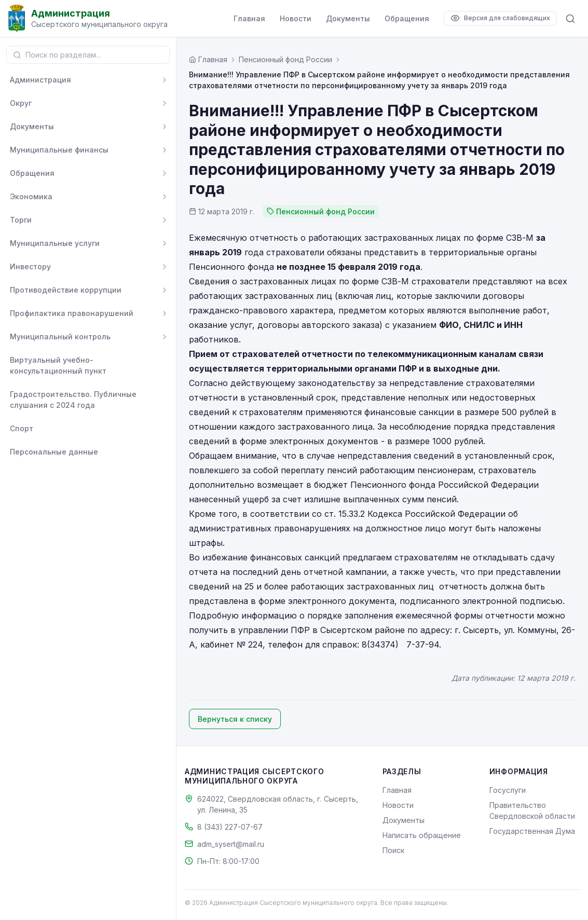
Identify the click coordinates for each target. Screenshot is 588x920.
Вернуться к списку (235, 719)
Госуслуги (507, 790)
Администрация (40, 79)
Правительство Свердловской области (532, 810)
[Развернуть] (164, 80)
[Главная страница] (208, 59)
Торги (21, 219)
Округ (21, 103)
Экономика (31, 196)
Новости (295, 18)
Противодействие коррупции (65, 289)
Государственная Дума (532, 831)
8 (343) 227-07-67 (230, 826)
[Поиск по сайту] (570, 18)
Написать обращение (421, 835)
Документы (348, 18)
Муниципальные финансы (59, 149)
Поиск (393, 850)
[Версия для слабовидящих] (500, 18)
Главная (249, 18)
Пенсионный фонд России (285, 59)
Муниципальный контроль (60, 336)
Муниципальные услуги (55, 243)
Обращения (407, 18)
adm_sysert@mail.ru (230, 844)
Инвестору (30, 266)
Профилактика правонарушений (71, 313)
